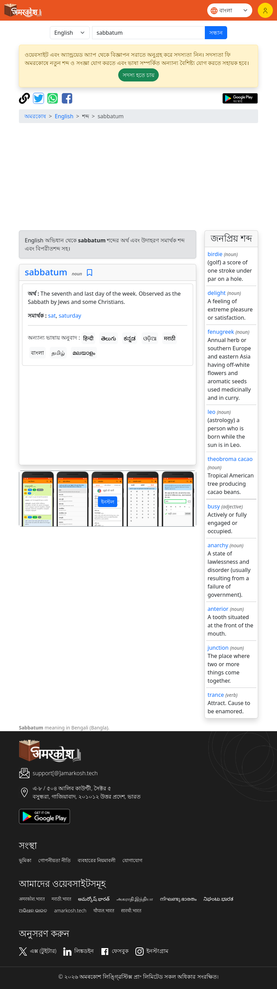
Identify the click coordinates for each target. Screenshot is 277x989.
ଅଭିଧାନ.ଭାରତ (33, 910)
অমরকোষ (35, 116)
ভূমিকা (25, 860)
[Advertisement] (138, 177)
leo (211, 412)
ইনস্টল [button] (107, 501)
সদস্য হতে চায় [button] (138, 75)
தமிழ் (58, 352)
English (64, 116)
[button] (32, 498)
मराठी (170, 338)
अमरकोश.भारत (32, 899)
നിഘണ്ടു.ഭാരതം (178, 899)
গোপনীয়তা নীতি (54, 860)
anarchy (218, 545)
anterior (218, 609)
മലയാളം (84, 352)
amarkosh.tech (70, 910)
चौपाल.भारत (103, 910)
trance (216, 695)
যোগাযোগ (132, 860)
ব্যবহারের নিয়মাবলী (97, 860)
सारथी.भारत (131, 910)
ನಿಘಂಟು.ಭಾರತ (218, 899)
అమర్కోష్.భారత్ (93, 899)
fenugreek (221, 332)
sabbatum (46, 272)
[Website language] (229, 10)
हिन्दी (88, 338)
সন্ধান (216, 32)
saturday (70, 315)
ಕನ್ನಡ (129, 338)
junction (218, 647)
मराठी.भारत (61, 899)
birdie (215, 254)
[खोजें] (148, 32)
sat (52, 315)
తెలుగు (108, 338)
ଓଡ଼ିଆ (149, 338)
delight (217, 293)
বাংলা (37, 352)
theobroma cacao (230, 459)
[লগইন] (265, 10)
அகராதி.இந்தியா (135, 899)
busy (214, 506)
